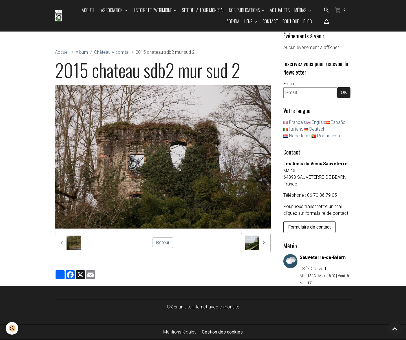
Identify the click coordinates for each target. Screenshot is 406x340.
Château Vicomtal (111, 52)
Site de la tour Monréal (203, 10)
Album (82, 52)
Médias (300, 10)
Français (294, 122)
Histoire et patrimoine (153, 10)
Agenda (232, 21)
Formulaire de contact (309, 227)
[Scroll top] (395, 329)
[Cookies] (12, 328)
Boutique (291, 21)
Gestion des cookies (222, 332)
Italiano (293, 129)
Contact (270, 21)
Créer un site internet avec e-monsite (203, 307)
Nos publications (245, 10)
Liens (248, 21)
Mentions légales (180, 332)
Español (336, 122)
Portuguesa (326, 135)
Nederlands (297, 135)
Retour (162, 242)
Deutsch (314, 129)
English (315, 122)
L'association (111, 10)
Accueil (88, 10)
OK (344, 92)
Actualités (280, 10)
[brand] (58, 15)
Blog (307, 21)
